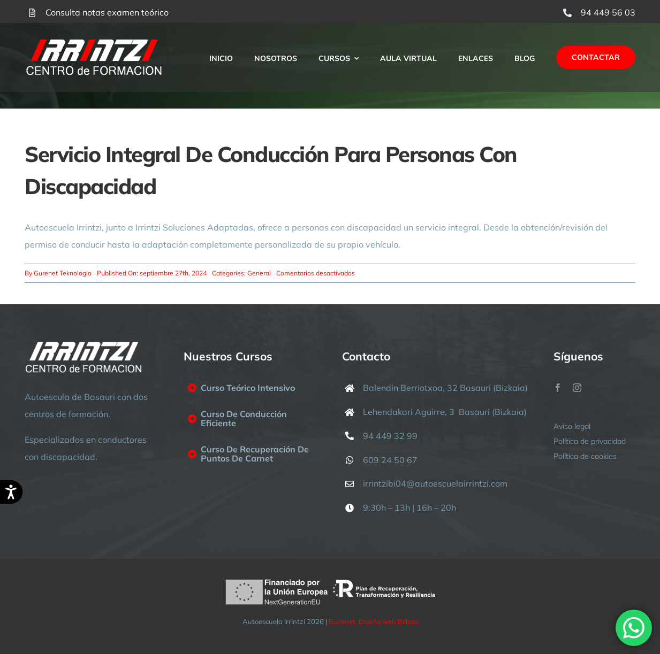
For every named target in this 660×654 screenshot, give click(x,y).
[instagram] (577, 387)
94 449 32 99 (390, 435)
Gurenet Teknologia (63, 273)
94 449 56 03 (608, 12)
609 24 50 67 (390, 460)
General (259, 273)
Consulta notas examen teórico (107, 12)
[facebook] (557, 387)
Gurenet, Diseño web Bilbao (373, 621)
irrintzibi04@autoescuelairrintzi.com (435, 483)
